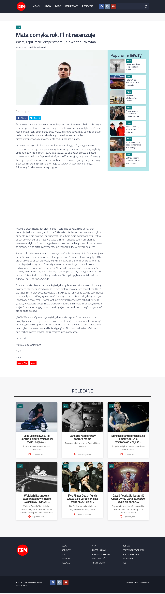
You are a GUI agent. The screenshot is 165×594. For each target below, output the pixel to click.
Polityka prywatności (133, 550)
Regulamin (128, 558)
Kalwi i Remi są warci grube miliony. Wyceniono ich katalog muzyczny (133, 132)
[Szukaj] (146, 6)
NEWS (36, 6)
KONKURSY (66, 550)
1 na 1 (95, 546)
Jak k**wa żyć (98, 558)
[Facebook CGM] (101, 6)
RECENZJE (87, 6)
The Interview (98, 563)
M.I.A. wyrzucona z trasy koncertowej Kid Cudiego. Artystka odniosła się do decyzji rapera (134, 148)
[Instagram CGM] (107, 6)
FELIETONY (71, 6)
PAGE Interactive (142, 582)
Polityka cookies (131, 554)
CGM (20, 406)
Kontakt (127, 546)
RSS (124, 563)
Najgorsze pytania (101, 554)
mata (33, 363)
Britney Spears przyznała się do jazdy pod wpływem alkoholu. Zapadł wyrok (133, 164)
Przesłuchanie (99, 550)
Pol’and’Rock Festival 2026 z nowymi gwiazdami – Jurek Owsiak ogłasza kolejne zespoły (134, 86)
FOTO (58, 6)
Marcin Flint (22, 363)
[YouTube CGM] (113, 6)
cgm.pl (43, 47)
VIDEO (47, 6)
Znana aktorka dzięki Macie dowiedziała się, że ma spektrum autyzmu (133, 116)
